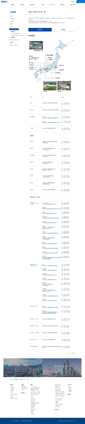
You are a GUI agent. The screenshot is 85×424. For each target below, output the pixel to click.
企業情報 (12, 4)
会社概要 (11, 21)
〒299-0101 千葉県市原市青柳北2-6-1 (49, 270)
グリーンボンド (57, 406)
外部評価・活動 (57, 405)
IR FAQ (32, 412)
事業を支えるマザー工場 (14, 39)
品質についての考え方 (14, 45)
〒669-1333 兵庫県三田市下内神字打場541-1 (50, 109)
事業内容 (23, 386)
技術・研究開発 (24, 387)
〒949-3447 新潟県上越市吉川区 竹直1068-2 (50, 252)
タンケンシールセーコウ (16, 33)
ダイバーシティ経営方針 (59, 398)
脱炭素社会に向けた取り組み (60, 393)
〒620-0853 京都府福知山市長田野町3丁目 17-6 (51, 122)
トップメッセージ (33, 386)
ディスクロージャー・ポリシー (36, 391)
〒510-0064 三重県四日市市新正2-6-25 (49, 222)
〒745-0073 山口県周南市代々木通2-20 (49, 243)
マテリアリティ (57, 387)
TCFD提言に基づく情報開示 (59, 391)
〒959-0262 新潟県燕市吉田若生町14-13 (49, 213)
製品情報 (32, 4)
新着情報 (72, 1)
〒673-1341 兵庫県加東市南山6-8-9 (49, 318)
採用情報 (62, 4)
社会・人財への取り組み (59, 394)
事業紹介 (22, 4)
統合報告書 (32, 405)
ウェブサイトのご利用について (15, 420)
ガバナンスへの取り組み (59, 404)
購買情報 (11, 42)
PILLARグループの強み (34, 394)
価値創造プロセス (58, 386)
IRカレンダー (33, 395)
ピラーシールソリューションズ (17, 35)
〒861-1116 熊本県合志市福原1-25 (48, 128)
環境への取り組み (58, 390)
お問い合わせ (72, 4)
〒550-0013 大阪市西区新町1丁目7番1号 (49, 102)
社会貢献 (56, 402)
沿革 (11, 26)
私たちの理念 (12, 18)
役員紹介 (11, 23)
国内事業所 (40, 29)
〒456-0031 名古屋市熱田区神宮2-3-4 (49, 279)
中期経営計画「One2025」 (35, 390)
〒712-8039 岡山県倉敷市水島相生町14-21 (50, 233)
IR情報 (42, 4)
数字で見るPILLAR (58, 389)
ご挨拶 (11, 16)
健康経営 (56, 401)
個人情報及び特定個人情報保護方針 (26, 420)
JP (79, 1)
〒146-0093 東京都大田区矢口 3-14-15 (49, 204)
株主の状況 (32, 398)
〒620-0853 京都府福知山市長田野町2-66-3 (50, 117)
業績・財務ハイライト (34, 409)
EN (82, 1)
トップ (11, 379)
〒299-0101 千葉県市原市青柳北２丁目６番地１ (51, 218)
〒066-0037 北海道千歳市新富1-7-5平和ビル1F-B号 (51, 208)
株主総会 (32, 401)
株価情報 (32, 411)
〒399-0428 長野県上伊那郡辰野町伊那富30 (50, 248)
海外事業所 (63, 29)
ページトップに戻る (71, 353)
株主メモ (32, 397)
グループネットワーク (14, 393)
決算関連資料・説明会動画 (35, 402)
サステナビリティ (52, 4)
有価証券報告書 (33, 404)
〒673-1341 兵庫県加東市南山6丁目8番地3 (50, 307)
